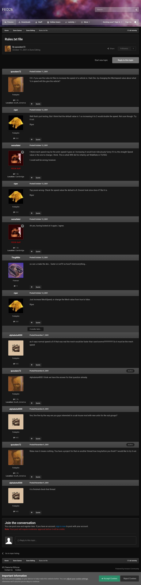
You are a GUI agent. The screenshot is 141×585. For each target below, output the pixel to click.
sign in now (61, 526)
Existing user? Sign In (112, 22)
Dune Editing (34, 50)
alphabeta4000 (15, 335)
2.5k (16, 100)
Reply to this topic (125, 60)
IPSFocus (16, 567)
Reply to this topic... (27, 540)
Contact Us (9, 570)
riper (16, 110)
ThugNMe (16, 257)
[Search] (108, 9)
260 (15, 138)
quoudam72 (20, 47)
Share (110, 49)
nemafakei (15, 145)
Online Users (55, 22)
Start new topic (101, 60)
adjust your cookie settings (77, 579)
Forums (10, 22)
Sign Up (128, 22)
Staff (40, 22)
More (86, 22)
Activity (71, 22)
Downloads (25, 22)
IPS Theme (6, 567)
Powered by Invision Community (127, 569)
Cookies (18, 570)
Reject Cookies (129, 578)
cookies (18, 579)
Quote (38, 104)
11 (16, 286)
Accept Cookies (109, 578)
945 (15, 364)
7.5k (16, 174)
